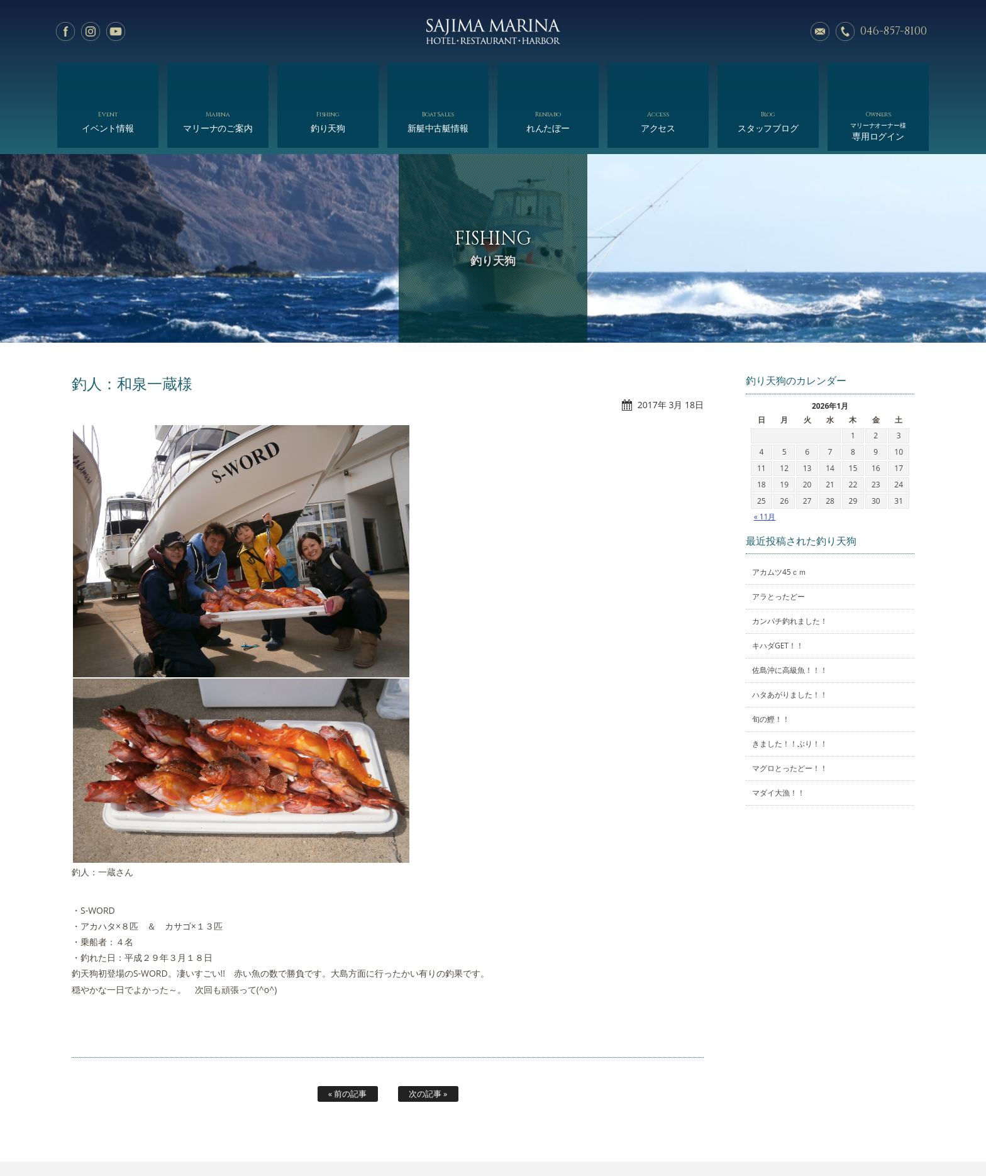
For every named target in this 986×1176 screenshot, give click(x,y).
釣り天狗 (328, 80)
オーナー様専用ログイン (787, 1136)
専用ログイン (878, 83)
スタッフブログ (768, 80)
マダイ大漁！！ (778, 745)
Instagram (90, 31)
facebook (65, 31)
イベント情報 (107, 80)
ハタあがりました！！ (790, 647)
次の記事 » (428, 1045)
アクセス (658, 80)
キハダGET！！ (778, 598)
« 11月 (765, 468)
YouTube (115, 31)
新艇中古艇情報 (438, 80)
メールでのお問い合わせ (820, 31)
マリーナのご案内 (218, 80)
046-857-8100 (893, 31)
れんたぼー (548, 80)
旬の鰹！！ (771, 672)
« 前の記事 (347, 1045)
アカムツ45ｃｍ (779, 524)
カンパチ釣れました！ (790, 574)
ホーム (177, 1136)
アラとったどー (778, 549)
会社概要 (534, 1136)
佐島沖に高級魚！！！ (790, 623)
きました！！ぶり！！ (790, 696)
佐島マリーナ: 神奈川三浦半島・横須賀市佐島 (493, 31)
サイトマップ (707, 1136)
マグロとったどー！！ (790, 721)
